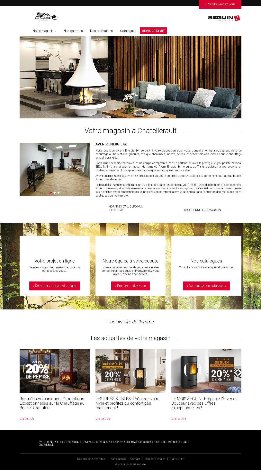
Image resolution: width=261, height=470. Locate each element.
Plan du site (177, 458)
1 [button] (51, 193)
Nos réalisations (101, 31)
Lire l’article (27, 418)
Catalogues (128, 31)
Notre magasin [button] (44, 31)
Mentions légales (155, 458)
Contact (135, 458)
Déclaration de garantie (91, 458)
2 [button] (55, 193)
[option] (130, 77)
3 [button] (58, 193)
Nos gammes (73, 31)
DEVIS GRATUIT (153, 31)
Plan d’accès (118, 458)
